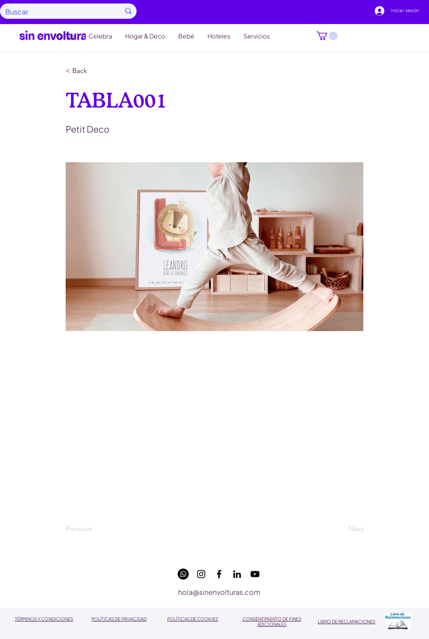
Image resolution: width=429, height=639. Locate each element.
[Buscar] (56, 11)
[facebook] (219, 574)
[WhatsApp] (183, 574)
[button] (327, 35)
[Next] (341, 529)
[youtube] (255, 574)
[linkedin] (237, 574)
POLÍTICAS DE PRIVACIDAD (119, 619)
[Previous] (94, 529)
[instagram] (201, 574)
